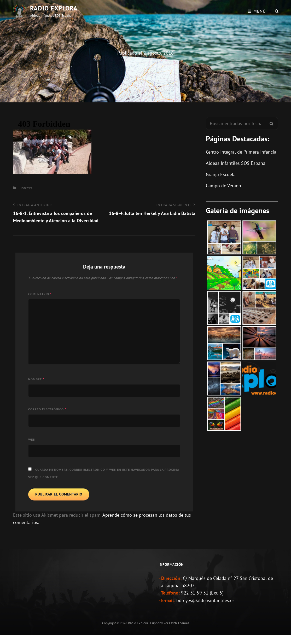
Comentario (40, 294)
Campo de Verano (223, 186)
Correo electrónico (47, 409)
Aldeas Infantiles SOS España (235, 163)
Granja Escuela (221, 174)
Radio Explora (54, 8)
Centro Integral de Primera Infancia (241, 152)
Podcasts (26, 188)
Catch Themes (179, 623)
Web (31, 439)
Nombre (36, 379)
